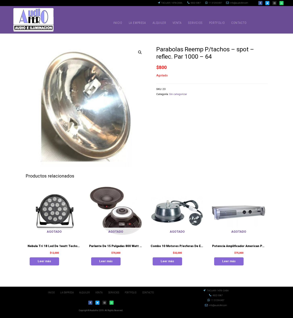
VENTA (177, 22)
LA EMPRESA (137, 22)
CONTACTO (239, 22)
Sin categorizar (178, 94)
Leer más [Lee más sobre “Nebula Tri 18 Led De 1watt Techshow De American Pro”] (44, 261)
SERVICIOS (195, 22)
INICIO (117, 22)
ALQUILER (159, 22)
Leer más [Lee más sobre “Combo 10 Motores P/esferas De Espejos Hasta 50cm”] (167, 261)
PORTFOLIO (217, 22)
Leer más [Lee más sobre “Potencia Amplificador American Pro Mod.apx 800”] (229, 261)
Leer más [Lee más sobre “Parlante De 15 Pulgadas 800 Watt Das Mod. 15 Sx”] (106, 261)
